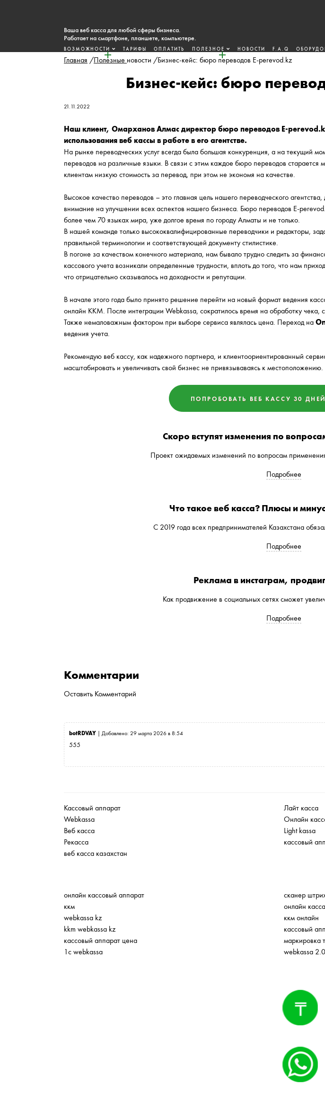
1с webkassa (83, 952)
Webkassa (79, 819)
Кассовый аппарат (92, 808)
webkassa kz (83, 918)
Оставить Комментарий (100, 694)
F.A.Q (268, 49)
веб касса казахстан (95, 853)
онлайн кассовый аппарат (104, 895)
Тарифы (122, 49)
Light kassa (300, 831)
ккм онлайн (301, 918)
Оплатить (157, 49)
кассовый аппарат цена (100, 940)
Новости (239, 49)
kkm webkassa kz (89, 929)
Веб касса (79, 831)
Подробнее (283, 474)
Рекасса (76, 842)
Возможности (75, 49)
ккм (69, 906)
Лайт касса (301, 808)
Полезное (195, 49)
